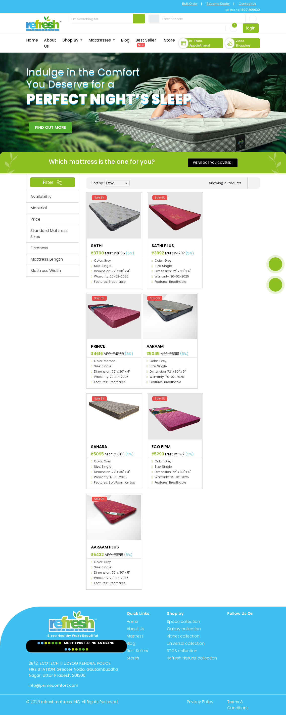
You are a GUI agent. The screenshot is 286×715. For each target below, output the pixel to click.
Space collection (183, 621)
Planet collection (183, 636)
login (250, 28)
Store (169, 40)
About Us (50, 43)
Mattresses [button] (100, 40)
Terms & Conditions (238, 705)
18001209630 (250, 10)
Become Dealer (218, 4)
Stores (133, 658)
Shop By (71, 40)
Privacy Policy (200, 702)
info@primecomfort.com (53, 685)
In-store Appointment (194, 43)
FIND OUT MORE (50, 127)
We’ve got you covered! (212, 163)
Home (32, 40)
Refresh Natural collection (192, 658)
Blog (125, 40)
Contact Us (247, 4)
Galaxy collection (184, 629)
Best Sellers (137, 651)
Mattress (135, 636)
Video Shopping (237, 43)
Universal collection (186, 643)
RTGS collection (182, 651)
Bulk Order (190, 4)
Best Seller (145, 42)
